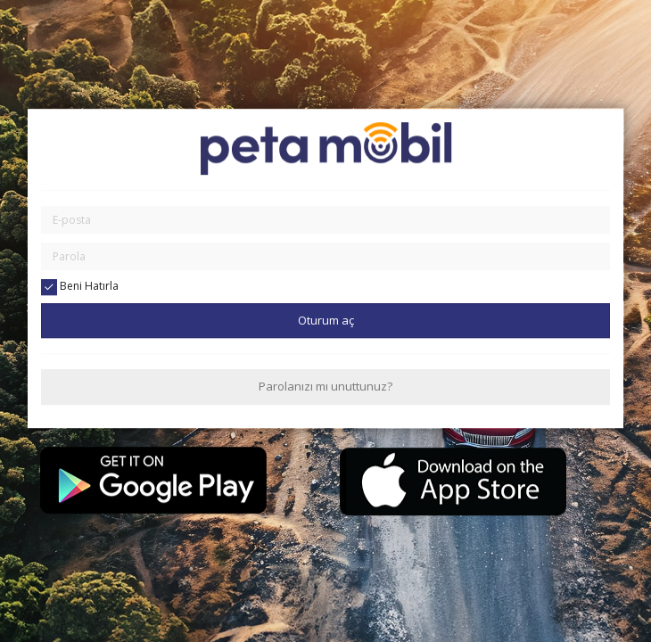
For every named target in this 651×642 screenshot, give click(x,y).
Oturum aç (326, 320)
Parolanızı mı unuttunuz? (325, 387)
